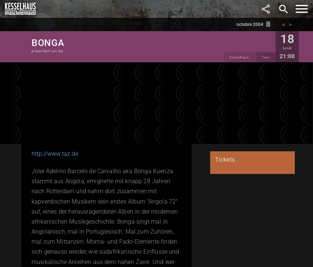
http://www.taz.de (55, 153)
